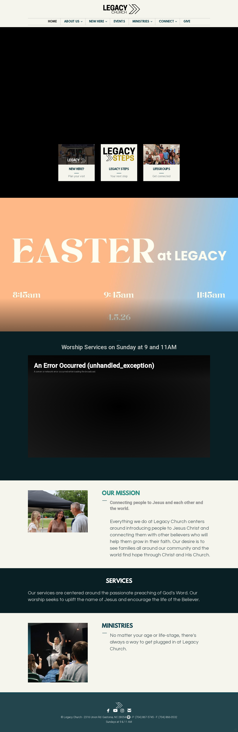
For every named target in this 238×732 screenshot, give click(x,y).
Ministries (117, 626)
